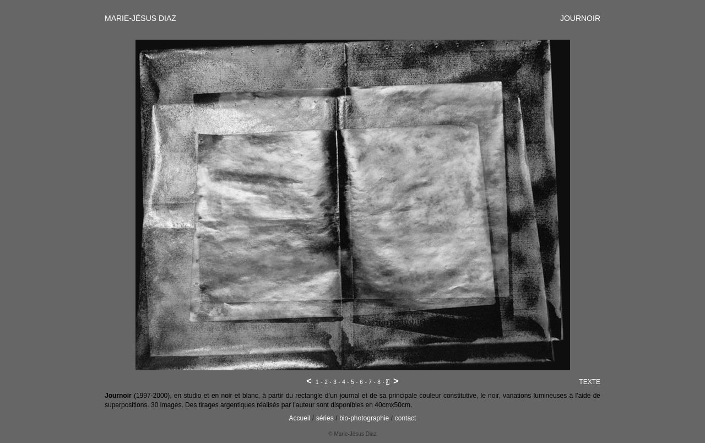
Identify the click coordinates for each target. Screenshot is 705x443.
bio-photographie (364, 418)
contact (405, 418)
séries (325, 418)
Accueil (300, 418)
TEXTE (589, 382)
